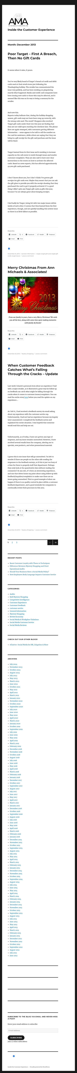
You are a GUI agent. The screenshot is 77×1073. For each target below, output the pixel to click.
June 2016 (14, 823)
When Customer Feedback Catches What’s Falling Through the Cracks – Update (33, 369)
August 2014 (14, 882)
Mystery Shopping (27, 353)
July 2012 (13, 953)
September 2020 (16, 707)
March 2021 (14, 695)
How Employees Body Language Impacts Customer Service (33, 575)
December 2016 (16, 808)
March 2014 (14, 896)
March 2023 (14, 681)
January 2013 (15, 936)
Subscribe (16, 1038)
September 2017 (16, 786)
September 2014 (16, 879)
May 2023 (13, 678)
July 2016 (13, 820)
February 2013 (15, 933)
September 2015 (16, 848)
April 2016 (14, 828)
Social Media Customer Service (22, 622)
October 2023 (15, 670)
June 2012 (13, 956)
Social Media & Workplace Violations (24, 619)
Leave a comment (28, 256)
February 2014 (15, 899)
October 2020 (15, 704)
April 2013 (14, 927)
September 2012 (16, 947)
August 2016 (15, 817)
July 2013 (13, 919)
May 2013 (13, 924)
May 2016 (13, 825)
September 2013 (16, 913)
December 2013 (16, 905)
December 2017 (16, 780)
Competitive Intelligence (19, 600)
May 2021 (13, 690)
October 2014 (15, 876)
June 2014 (13, 888)
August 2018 (14, 758)
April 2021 (14, 692)
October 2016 (15, 811)
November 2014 (16, 874)
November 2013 (16, 907)
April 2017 (14, 800)
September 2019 (16, 729)
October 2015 (15, 845)
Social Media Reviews (18, 625)
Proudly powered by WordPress (40, 1067)
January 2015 (15, 868)
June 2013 (13, 922)
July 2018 (13, 760)
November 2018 (16, 752)
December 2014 (16, 871)
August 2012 (14, 950)
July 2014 (13, 885)
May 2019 (13, 738)
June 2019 (14, 735)
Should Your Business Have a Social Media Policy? (29, 572)
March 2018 (14, 772)
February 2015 (15, 865)
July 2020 (13, 709)
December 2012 (16, 939)
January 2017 (15, 806)
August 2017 (14, 789)
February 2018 (15, 775)
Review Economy (16, 617)
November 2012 (16, 941)
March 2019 (14, 743)
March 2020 (14, 721)
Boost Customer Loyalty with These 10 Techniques (30, 563)
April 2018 (14, 769)
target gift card (46, 254)
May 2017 (13, 797)
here (26, 397)
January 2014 (15, 902)
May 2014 (13, 891)
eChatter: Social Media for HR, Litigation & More (29, 645)
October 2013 (15, 910)
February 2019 (15, 746)
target (38, 254)
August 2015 (14, 851)
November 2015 (16, 842)
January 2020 (15, 724)
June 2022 (14, 684)
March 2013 (14, 930)
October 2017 (15, 783)
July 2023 (13, 675)
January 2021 (15, 698)
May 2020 (14, 715)
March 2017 (14, 803)
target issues (16, 256)
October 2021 (15, 687)
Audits (12, 594)
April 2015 (14, 859)
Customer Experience (18, 603)
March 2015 (14, 862)
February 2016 (15, 834)
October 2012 (15, 944)
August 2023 (15, 673)
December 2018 (16, 749)
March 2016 (14, 831)
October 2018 (15, 755)
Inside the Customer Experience (31, 29)
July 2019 (13, 732)
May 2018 (13, 766)
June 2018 (13, 763)
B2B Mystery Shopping (19, 597)
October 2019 (15, 726)
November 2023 (16, 667)
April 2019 (14, 741)
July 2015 (13, 854)
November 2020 (16, 701)
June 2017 (13, 794)
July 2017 (13, 791)
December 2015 (16, 840)
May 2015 (13, 857)
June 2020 (14, 712)
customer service (16, 608)
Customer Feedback (17, 605)
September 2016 (16, 814)
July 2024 (13, 664)
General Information (28, 254)
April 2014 (14, 893)
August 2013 (14, 916)
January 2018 (15, 777)
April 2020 (14, 718)
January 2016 (15, 837)
